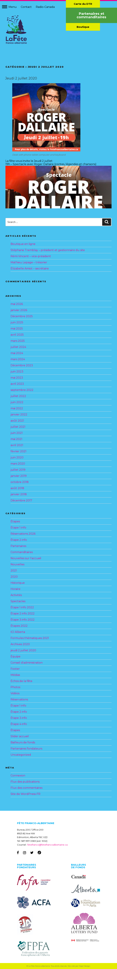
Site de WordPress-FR (25, 794)
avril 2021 (17, 445)
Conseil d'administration (27, 662)
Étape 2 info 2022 (23, 613)
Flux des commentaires (26, 787)
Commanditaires (22, 552)
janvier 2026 (19, 310)
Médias (15, 675)
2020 (14, 576)
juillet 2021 (18, 426)
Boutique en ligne (23, 244)
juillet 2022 (18, 396)
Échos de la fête (21, 681)
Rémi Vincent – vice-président (31, 256)
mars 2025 (18, 340)
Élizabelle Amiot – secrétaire (30, 268)
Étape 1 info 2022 (22, 607)
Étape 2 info (19, 539)
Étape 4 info (19, 724)
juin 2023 (17, 371)
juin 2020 (17, 457)
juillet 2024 (18, 347)
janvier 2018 (19, 494)
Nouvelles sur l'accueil (26, 558)
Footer (15, 668)
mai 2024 (17, 353)
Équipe (15, 656)
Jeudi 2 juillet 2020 (21, 78)
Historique (18, 582)
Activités (16, 595)
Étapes (15, 521)
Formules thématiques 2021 (30, 638)
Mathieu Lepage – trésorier (29, 262)
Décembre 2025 (22, 316)
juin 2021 (17, 433)
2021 (14, 570)
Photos (15, 687)
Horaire (15, 589)
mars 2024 (18, 359)
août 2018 (17, 488)
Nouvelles (17, 564)
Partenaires (18, 546)
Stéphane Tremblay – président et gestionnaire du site (48, 250)
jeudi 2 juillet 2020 (23, 650)
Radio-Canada (45, 7)
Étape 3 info (19, 718)
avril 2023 (17, 383)
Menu (13, 7)
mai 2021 (16, 439)
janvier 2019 (19, 476)
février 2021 (18, 451)
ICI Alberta (18, 632)
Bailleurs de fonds (23, 742)
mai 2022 (17, 408)
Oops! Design (84, 966)
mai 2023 (17, 377)
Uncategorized (21, 754)
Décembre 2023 (22, 365)
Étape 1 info (18, 527)
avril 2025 (17, 334)
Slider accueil (20, 736)
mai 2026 (17, 304)
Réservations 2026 (23, 533)
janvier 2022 (19, 414)
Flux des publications (25, 781)
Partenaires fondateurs (26, 748)
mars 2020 (18, 463)
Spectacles (18, 601)
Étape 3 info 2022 (23, 619)
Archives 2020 (20, 644)
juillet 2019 (18, 469)
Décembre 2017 (21, 500)
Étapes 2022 (19, 625)
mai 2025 (17, 328)
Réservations (19, 699)
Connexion (18, 775)
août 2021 (17, 420)
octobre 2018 (20, 482)
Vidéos (15, 693)
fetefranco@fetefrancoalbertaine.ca (47, 844)
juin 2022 (17, 402)
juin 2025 (17, 322)
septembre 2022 (22, 390)
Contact (26, 7)
